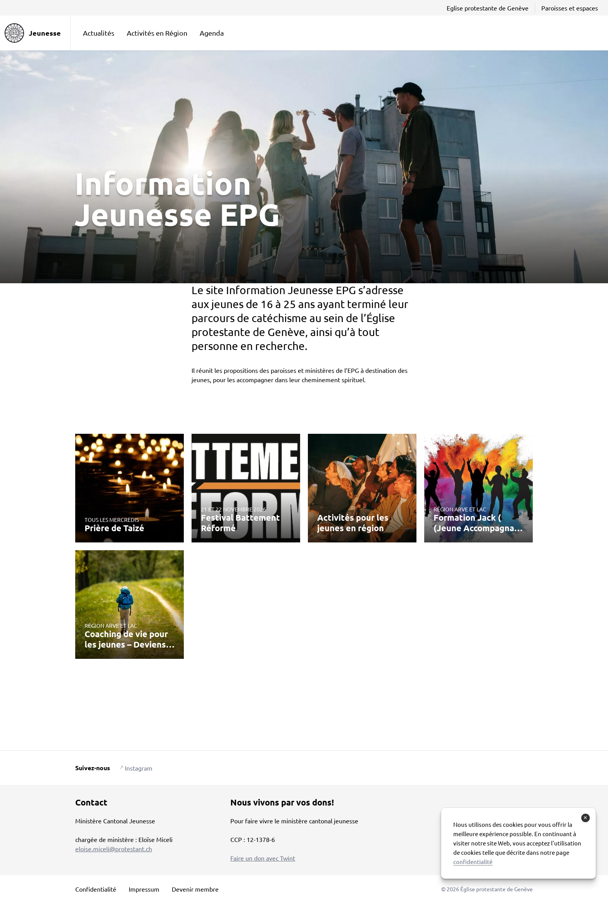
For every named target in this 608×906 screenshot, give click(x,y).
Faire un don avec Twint (262, 858)
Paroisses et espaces (569, 8)
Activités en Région (157, 33)
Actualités (98, 33)
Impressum (144, 889)
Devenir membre (195, 889)
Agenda (212, 33)
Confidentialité (95, 889)
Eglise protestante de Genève (488, 8)
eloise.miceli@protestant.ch (113, 848)
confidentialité (472, 861)
